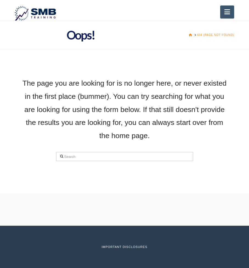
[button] (227, 11)
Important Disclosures (124, 247)
